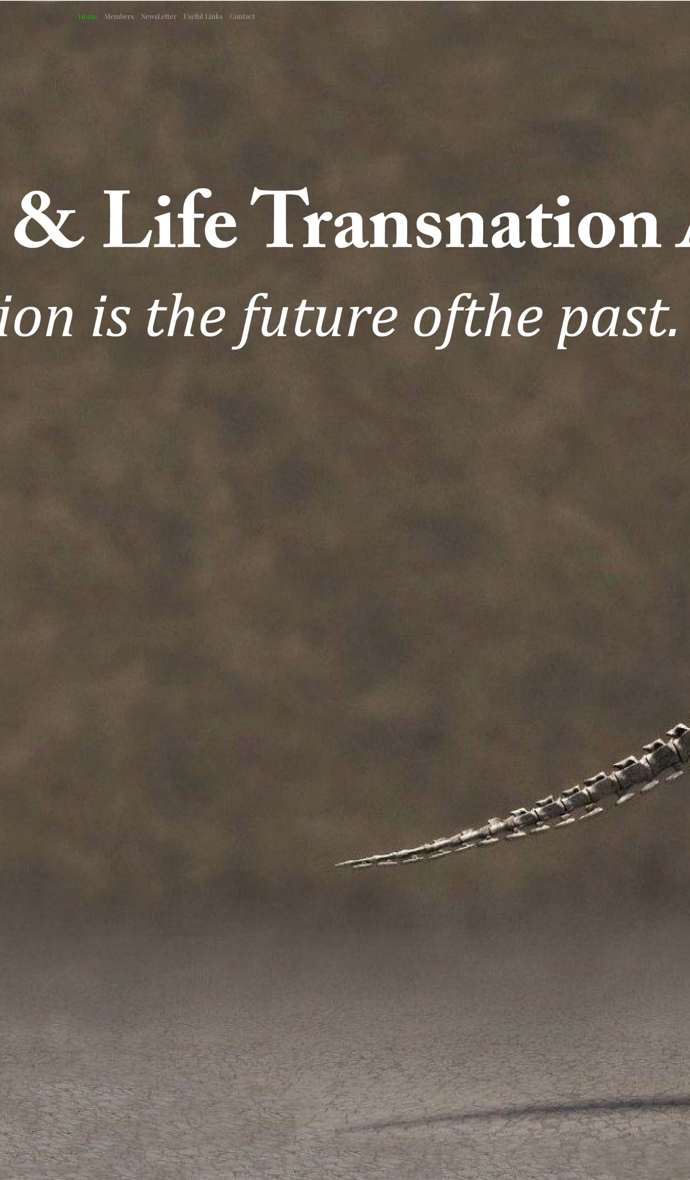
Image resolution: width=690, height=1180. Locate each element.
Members (119, 16)
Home (87, 16)
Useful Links (203, 16)
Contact (242, 16)
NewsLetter (158, 16)
